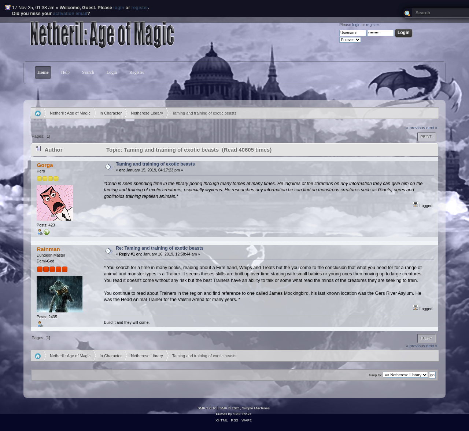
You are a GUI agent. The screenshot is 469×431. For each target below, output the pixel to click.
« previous (415, 128)
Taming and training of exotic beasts (155, 164)
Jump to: (375, 375)
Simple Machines (256, 408)
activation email (70, 13)
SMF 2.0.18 (207, 408)
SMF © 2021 (229, 408)
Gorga (45, 165)
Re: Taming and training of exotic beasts (159, 248)
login (118, 7)
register (140, 7)
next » (431, 128)
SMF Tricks (242, 414)
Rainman (48, 249)
